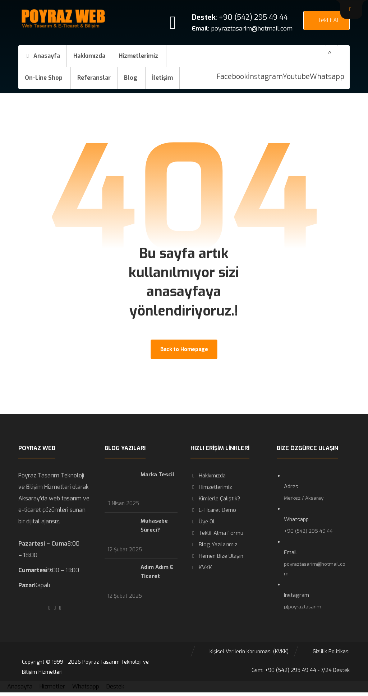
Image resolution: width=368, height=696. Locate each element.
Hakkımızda (208, 475)
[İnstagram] (265, 76)
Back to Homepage (183, 349)
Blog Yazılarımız (214, 544)
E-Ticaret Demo (213, 510)
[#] (49, 607)
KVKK (201, 567)
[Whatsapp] (327, 76)
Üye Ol (202, 521)
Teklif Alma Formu (216, 533)
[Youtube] (296, 76)
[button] (351, 9)
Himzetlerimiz (211, 487)
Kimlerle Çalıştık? (215, 498)
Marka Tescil (157, 474)
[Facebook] (232, 76)
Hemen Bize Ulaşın (216, 556)
